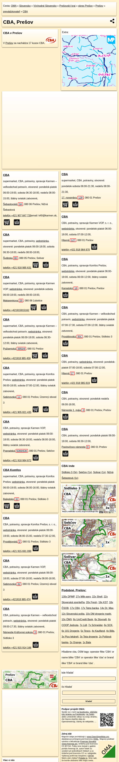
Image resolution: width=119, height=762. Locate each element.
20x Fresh (91, 602)
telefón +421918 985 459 (17, 358)
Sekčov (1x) (85, 472)
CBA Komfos (12, 470)
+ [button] (7, 96)
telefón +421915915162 (16, 310)
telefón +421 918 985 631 (17, 267)
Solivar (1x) (99, 472)
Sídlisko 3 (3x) (69, 472)
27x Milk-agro (83, 596)
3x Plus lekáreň (70, 636)
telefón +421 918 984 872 (17, 460)
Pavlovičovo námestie (76, 447)
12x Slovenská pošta (73, 614)
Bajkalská (11, 499)
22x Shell (97, 596)
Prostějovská (12, 541)
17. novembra (73, 197)
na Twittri (90, 714)
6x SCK (108, 625)
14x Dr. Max (106, 608)
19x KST (103, 602)
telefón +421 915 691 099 (17, 551)
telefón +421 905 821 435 (17, 412)
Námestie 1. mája (73, 410)
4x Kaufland (98, 631)
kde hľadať (68, 672)
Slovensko (25, 6)
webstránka (42, 241)
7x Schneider (95, 625)
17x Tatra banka (90, 608)
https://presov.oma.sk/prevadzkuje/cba (101, 166)
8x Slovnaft (101, 619)
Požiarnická (14, 348)
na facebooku (83, 712)
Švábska (10, 258)
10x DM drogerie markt (98, 614)
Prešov (99, 6)
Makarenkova (13, 300)
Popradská (15, 451)
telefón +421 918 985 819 (76, 383)
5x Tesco (85, 631)
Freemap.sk (75, 166)
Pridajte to (82, 758)
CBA (25, 11)
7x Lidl (83, 625)
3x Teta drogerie (89, 636)
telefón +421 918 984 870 (76, 249)
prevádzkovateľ (11, 11)
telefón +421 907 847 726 (17, 215)
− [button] (7, 101)
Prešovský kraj (67, 6)
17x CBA (75, 608)
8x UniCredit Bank (83, 619)
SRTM (91, 756)
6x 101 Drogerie (70, 631)
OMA (14, 6)
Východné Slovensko (45, 6)
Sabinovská (12, 397)
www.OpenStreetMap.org (98, 736)
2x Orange (75, 642)
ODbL (95, 739)
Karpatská (70, 288)
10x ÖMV (67, 619)
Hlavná (69, 240)
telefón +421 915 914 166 (17, 647)
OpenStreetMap (59, 166)
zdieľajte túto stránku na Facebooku (79, 713)
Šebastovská (13, 204)
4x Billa (110, 631)
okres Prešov (85, 6)
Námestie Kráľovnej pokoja (20, 632)
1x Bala (87, 642)
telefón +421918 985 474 (17, 599)
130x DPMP (68, 596)
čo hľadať (67, 686)
